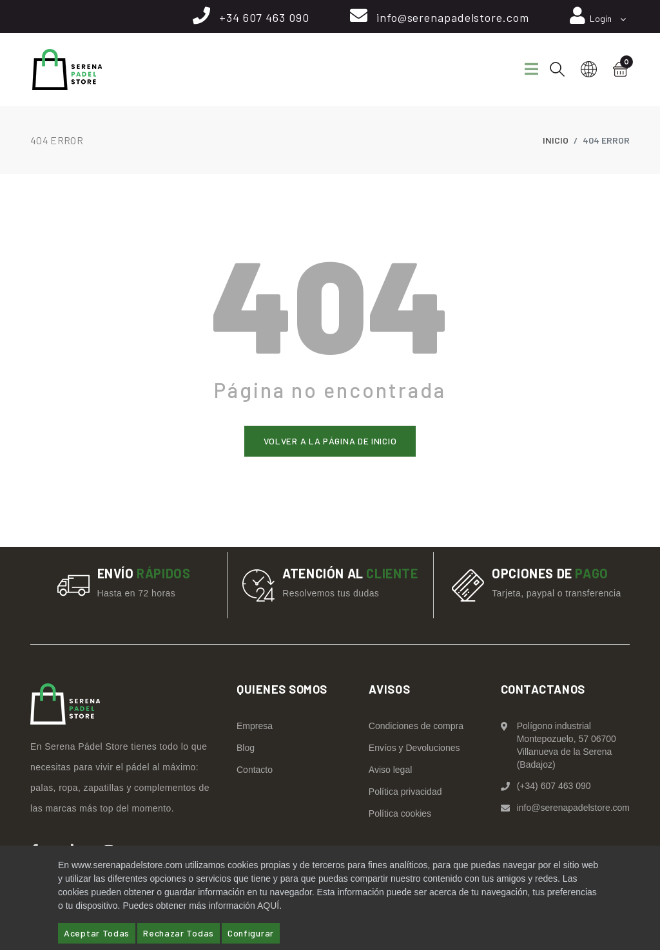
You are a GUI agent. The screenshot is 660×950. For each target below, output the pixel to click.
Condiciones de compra (416, 726)
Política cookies (400, 813)
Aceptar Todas (97, 932)
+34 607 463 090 (262, 17)
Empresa (255, 726)
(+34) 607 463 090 (554, 786)
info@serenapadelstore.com (451, 17)
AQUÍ (268, 905)
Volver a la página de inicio (330, 440)
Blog (246, 748)
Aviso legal (390, 770)
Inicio (555, 140)
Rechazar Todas (178, 932)
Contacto (255, 770)
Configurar (251, 932)
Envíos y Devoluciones (414, 748)
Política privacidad (405, 791)
